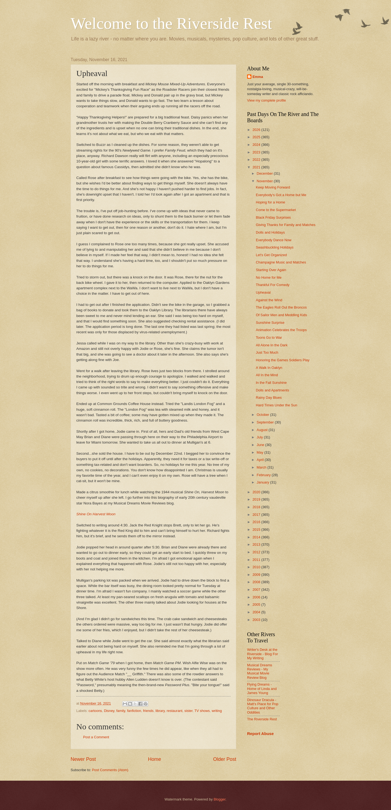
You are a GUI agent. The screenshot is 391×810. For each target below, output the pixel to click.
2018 (257, 507)
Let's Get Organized (271, 255)
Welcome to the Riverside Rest (171, 23)
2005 (257, 604)
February (264, 475)
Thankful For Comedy (272, 285)
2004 (257, 612)
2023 (257, 152)
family (120, 711)
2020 (257, 492)
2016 (257, 522)
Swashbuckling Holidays (275, 247)
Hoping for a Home (270, 202)
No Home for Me (268, 277)
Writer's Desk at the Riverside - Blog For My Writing (262, 654)
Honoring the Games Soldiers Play (283, 360)
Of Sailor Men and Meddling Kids (281, 315)
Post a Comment (96, 737)
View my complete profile (266, 100)
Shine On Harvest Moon (95, 514)
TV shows (202, 711)
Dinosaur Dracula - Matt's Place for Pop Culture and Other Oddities (262, 706)
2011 (257, 560)
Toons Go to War (269, 337)
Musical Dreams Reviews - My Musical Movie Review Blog (259, 671)
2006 (257, 597)
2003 (257, 620)
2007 (257, 590)
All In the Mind (267, 375)
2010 (257, 567)
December (265, 173)
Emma (258, 77)
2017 (257, 515)
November (265, 181)
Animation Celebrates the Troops (281, 330)
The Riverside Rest (262, 719)
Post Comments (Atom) (110, 770)
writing (217, 711)
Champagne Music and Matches (281, 262)
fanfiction (134, 711)
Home (154, 759)
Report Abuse (260, 733)
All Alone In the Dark (272, 345)
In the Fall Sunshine (271, 383)
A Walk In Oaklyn (269, 368)
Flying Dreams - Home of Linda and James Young (262, 688)
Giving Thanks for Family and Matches (285, 225)
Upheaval (263, 292)
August (263, 430)
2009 (257, 575)
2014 (257, 537)
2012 (257, 552)
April (260, 460)
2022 (257, 160)
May (260, 452)
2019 (257, 499)
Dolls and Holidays (270, 232)
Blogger (220, 799)
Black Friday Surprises (273, 217)
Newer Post (83, 759)
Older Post (224, 759)
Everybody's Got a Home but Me (281, 195)
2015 (257, 530)
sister (188, 711)
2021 (257, 167)
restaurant (174, 711)
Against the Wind (269, 300)
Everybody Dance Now (273, 240)
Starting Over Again (271, 270)
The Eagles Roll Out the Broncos (281, 307)
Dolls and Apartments (272, 390)
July (260, 437)
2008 (257, 582)
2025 (257, 137)
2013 (257, 544)
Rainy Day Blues (269, 397)
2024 (257, 145)
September (266, 422)
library (160, 711)
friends (148, 711)
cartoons (95, 711)
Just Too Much (267, 352)
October (263, 415)
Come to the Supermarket (276, 210)
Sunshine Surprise (270, 323)
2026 (257, 130)
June (261, 445)
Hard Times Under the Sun (276, 405)
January (263, 482)
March (262, 467)
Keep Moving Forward (273, 187)
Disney (109, 711)
